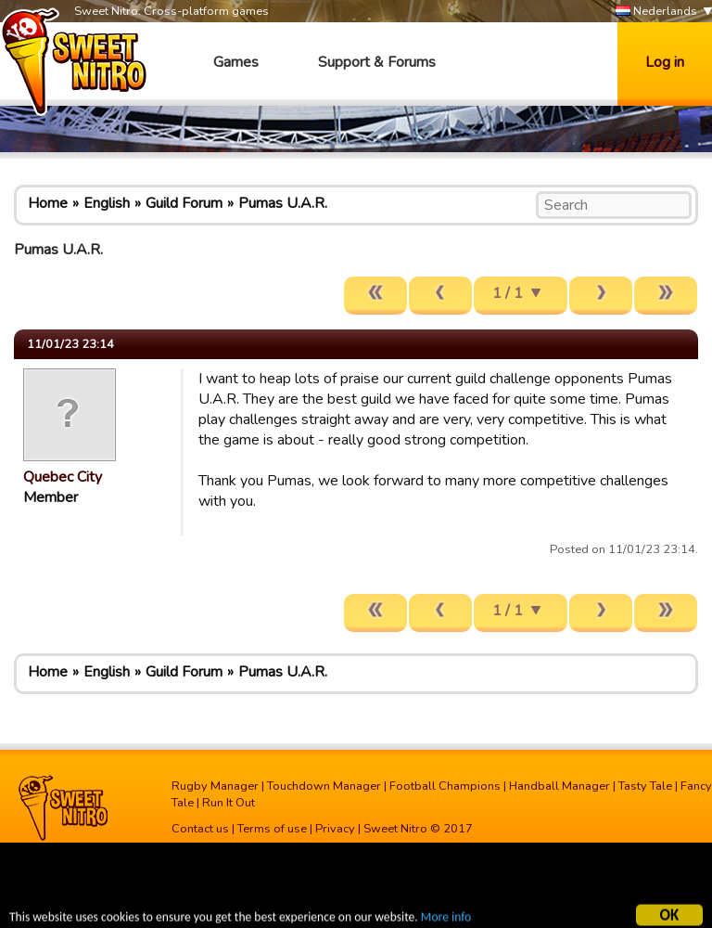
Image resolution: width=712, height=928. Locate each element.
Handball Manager (559, 786)
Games (236, 62)
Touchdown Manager (324, 786)
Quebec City (62, 477)
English (106, 203)
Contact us (200, 828)
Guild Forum (184, 203)
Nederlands (656, 11)
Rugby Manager (215, 786)
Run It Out (228, 802)
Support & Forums (377, 62)
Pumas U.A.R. (282, 203)
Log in (664, 62)
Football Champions (445, 786)
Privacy (335, 828)
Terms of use (272, 828)
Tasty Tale (645, 786)
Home (48, 203)
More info (446, 919)
